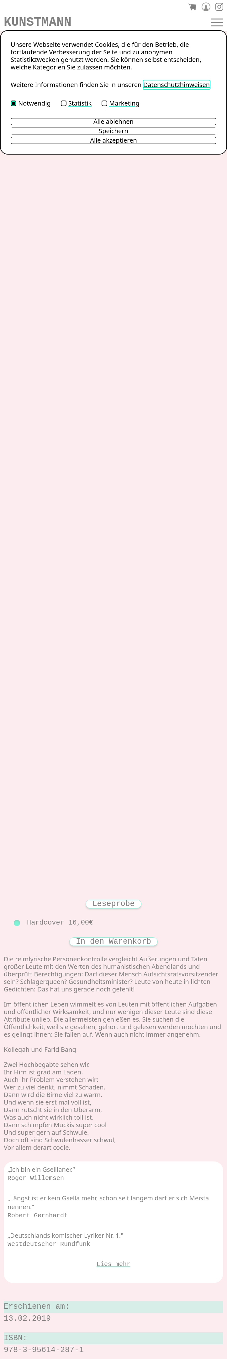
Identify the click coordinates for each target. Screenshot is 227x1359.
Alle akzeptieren (113, 140)
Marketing (121, 103)
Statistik (76, 103)
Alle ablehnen (113, 121)
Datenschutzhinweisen (176, 84)
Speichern (113, 131)
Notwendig (31, 103)
